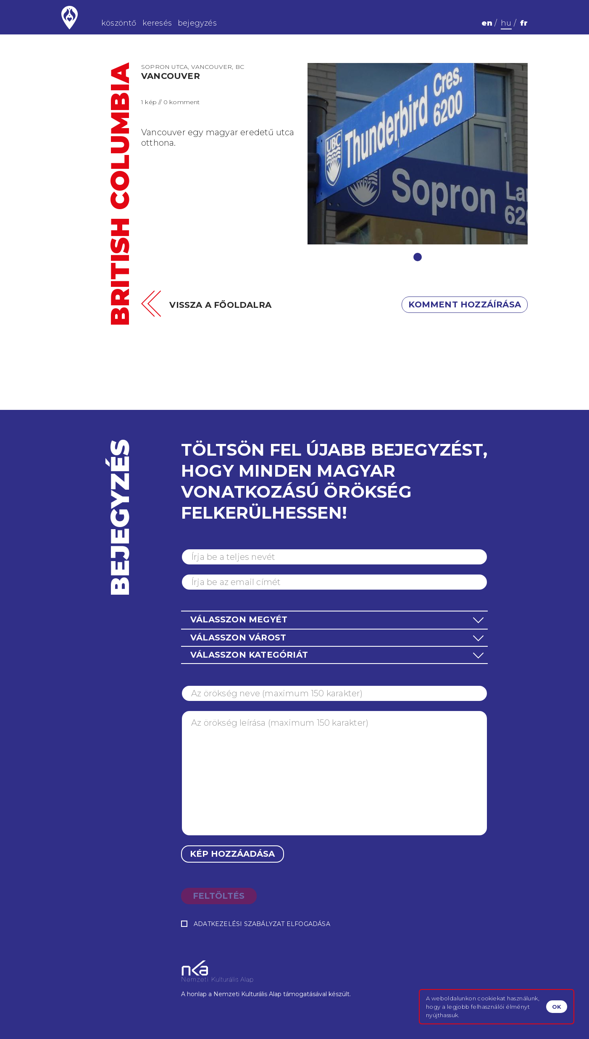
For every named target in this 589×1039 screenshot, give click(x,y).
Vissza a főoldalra (220, 305)
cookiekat (491, 998)
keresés (157, 23)
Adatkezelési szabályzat (239, 924)
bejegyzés (197, 23)
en (486, 23)
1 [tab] (417, 257)
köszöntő (119, 23)
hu (506, 23)
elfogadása (255, 924)
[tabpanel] (418, 153)
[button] (334, 620)
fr (524, 23)
